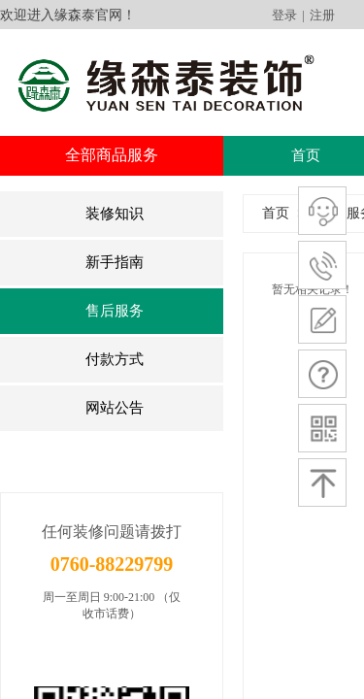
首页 (305, 155)
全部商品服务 (111, 155)
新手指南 (114, 262)
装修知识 (114, 213)
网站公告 (114, 408)
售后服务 (114, 310)
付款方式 (114, 359)
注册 (322, 15)
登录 (284, 15)
